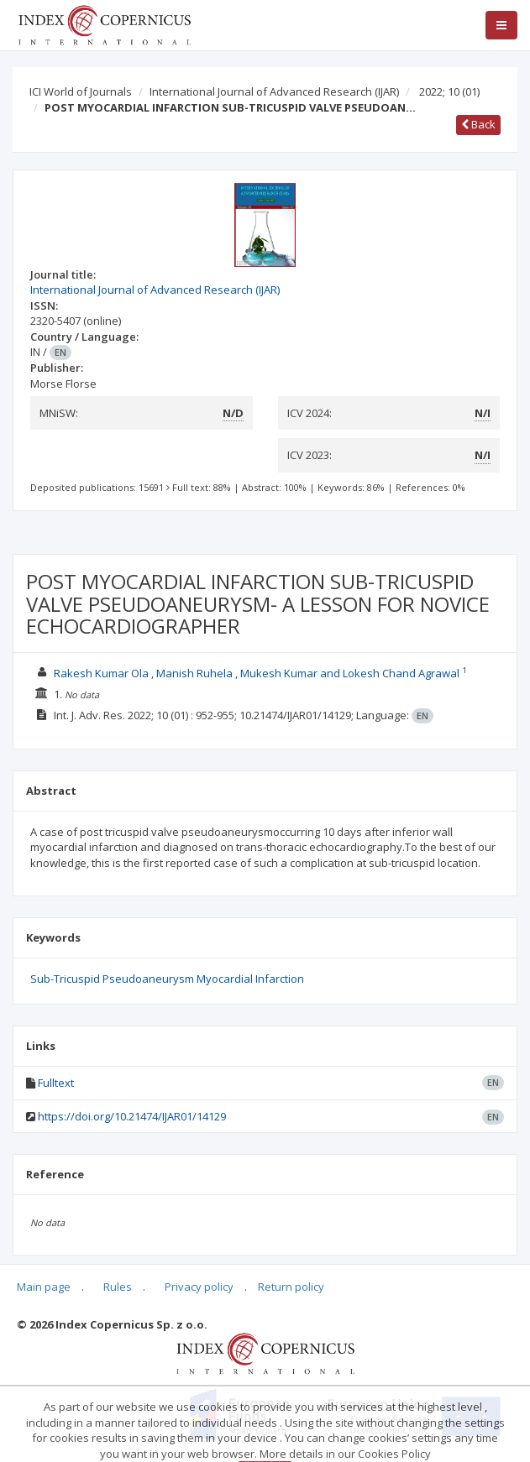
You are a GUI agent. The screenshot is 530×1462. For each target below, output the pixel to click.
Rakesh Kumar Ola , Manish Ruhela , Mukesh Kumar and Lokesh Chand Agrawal (256, 673)
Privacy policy (199, 1286)
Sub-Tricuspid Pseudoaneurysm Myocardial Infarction (167, 978)
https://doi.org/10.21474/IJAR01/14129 (132, 1116)
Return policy (291, 1286)
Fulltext (56, 1082)
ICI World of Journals (80, 91)
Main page (44, 1286)
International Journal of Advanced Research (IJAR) (274, 91)
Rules (117, 1286)
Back (478, 124)
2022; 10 (449, 91)
